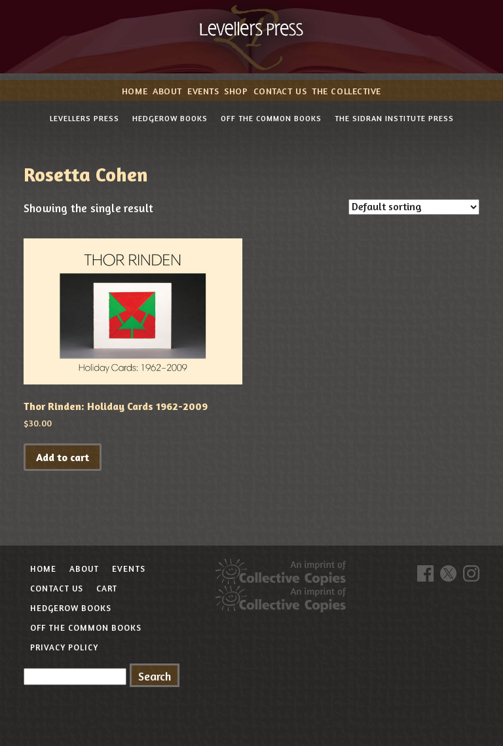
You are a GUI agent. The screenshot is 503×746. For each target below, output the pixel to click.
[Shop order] (413, 207)
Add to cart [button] (62, 457)
